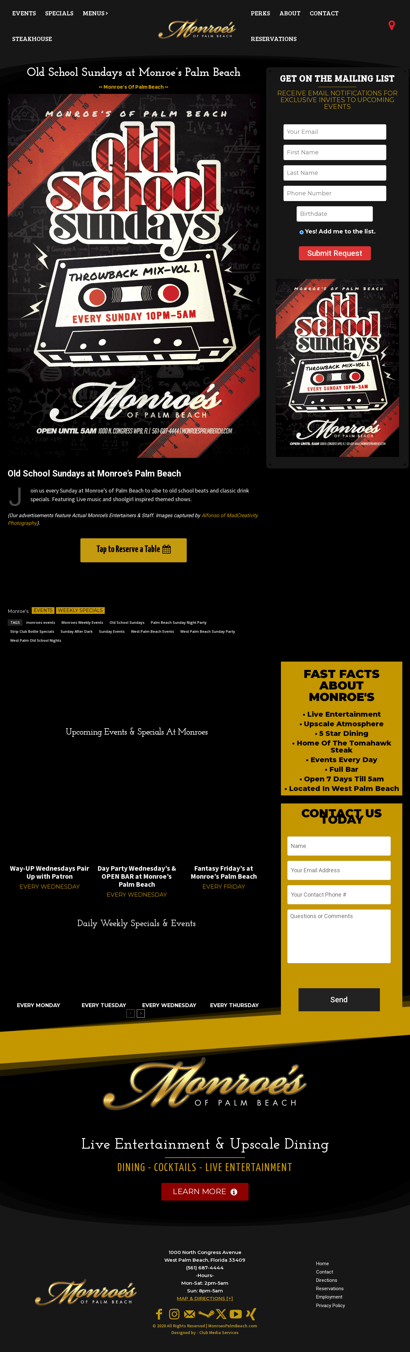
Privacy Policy (330, 1305)
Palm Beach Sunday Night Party (179, 622)
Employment (329, 1297)
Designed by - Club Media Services (205, 1332)
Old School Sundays (127, 622)
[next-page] (141, 1013)
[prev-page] (131, 1013)
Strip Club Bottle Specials (32, 631)
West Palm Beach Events (152, 631)
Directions (326, 1280)
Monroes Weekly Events (82, 622)
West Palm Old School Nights (35, 640)
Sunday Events (112, 631)
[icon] (391, 27)
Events (43, 610)
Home (322, 1263)
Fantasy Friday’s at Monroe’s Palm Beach (224, 872)
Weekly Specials (80, 610)
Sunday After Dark (77, 631)
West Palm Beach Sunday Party (207, 631)
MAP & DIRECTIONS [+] (205, 1298)
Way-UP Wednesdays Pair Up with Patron (49, 872)
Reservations (330, 1289)
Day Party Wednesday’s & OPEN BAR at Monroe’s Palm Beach (136, 876)
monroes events (40, 622)
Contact (324, 1272)
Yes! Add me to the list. (340, 231)
